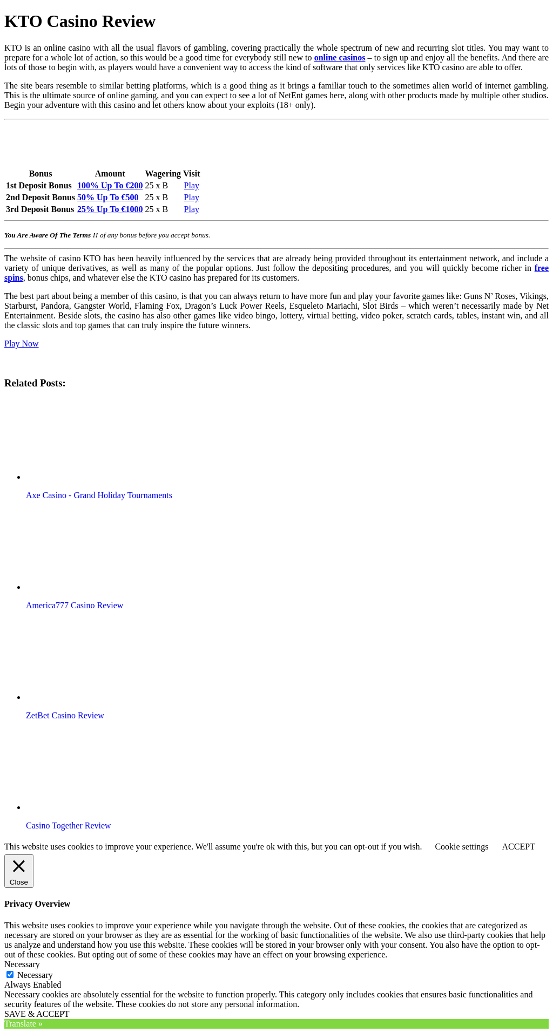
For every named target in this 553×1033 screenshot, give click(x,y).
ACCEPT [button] (518, 846)
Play (191, 185)
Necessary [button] (22, 964)
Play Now (21, 343)
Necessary (35, 975)
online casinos (340, 57)
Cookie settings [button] (461, 846)
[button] (88, 439)
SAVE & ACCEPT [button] (37, 1013)
